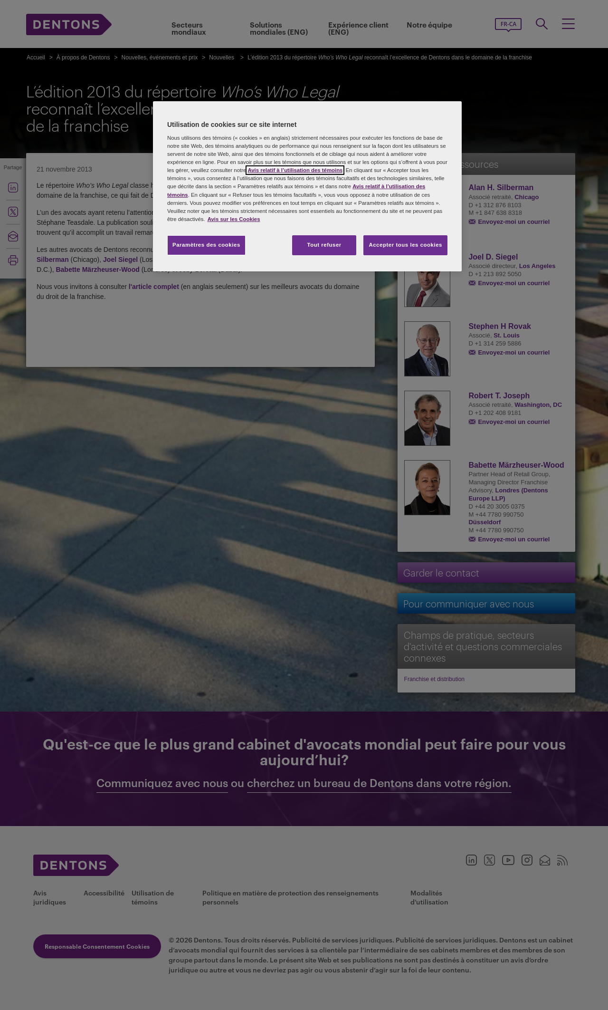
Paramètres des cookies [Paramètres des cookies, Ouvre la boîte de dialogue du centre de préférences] (206, 245)
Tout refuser (324, 245)
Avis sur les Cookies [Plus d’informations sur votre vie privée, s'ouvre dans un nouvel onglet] (234, 219)
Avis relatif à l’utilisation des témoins (294, 170)
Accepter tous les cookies (405, 245)
